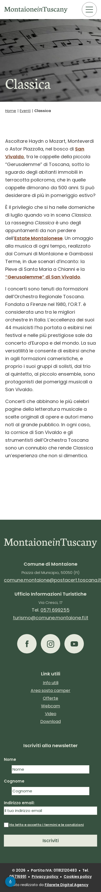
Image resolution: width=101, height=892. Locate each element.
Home (10, 110)
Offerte (50, 698)
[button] (27, 643)
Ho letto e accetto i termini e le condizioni (46, 824)
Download (50, 721)
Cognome (14, 781)
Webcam (50, 706)
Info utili (50, 683)
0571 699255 (55, 610)
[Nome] (50, 769)
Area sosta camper (50, 690)
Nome (10, 759)
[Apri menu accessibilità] (10, 882)
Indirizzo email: (50, 807)
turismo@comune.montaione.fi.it (50, 617)
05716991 (17, 876)
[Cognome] (50, 791)
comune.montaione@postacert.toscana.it (52, 580)
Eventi (25, 110)
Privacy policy (45, 876)
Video (50, 714)
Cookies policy (78, 876)
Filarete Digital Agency (66, 884)
